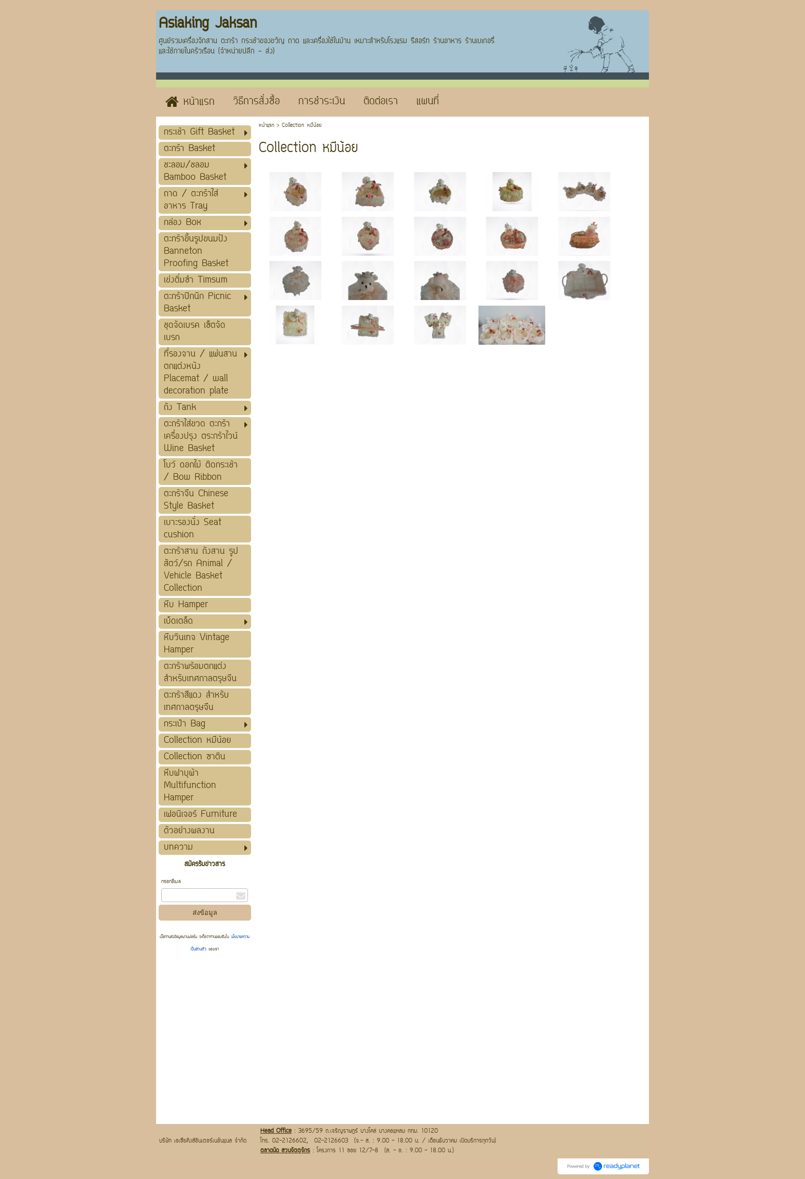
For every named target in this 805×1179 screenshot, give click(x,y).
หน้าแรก (266, 125)
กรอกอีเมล (171, 882)
